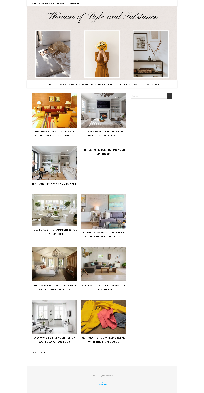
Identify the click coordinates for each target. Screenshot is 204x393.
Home (34, 3)
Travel (136, 84)
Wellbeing (87, 84)
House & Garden (68, 84)
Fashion (123, 84)
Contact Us (62, 3)
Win (157, 84)
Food (147, 84)
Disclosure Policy (47, 3)
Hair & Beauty (106, 84)
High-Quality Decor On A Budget (54, 184)
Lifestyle (50, 84)
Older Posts (39, 353)
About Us (74, 3)
